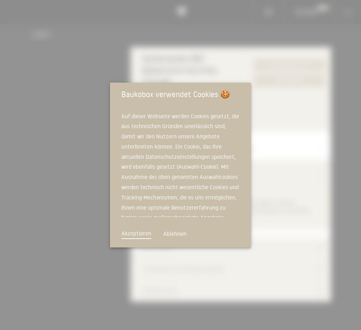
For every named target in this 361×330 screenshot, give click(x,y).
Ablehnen (174, 233)
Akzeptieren (136, 233)
